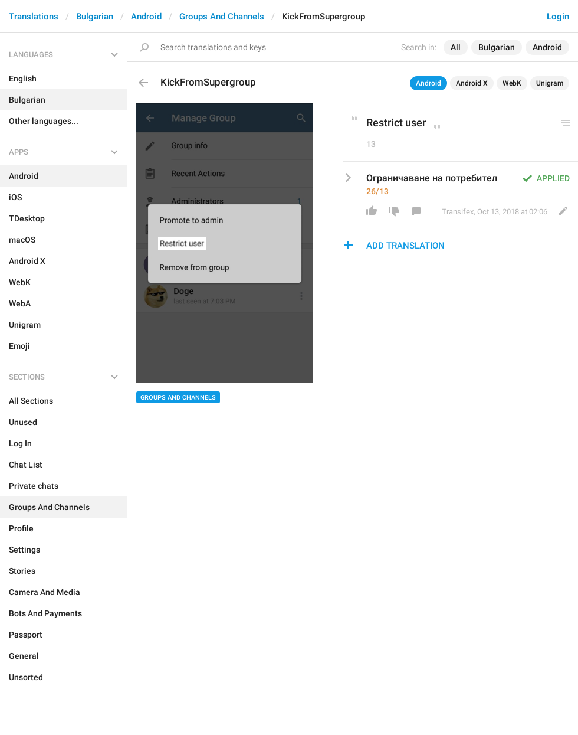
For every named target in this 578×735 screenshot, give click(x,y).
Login (558, 16)
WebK (512, 83)
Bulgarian (94, 16)
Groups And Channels (221, 16)
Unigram (549, 83)
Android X (472, 83)
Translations (33, 16)
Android (146, 16)
